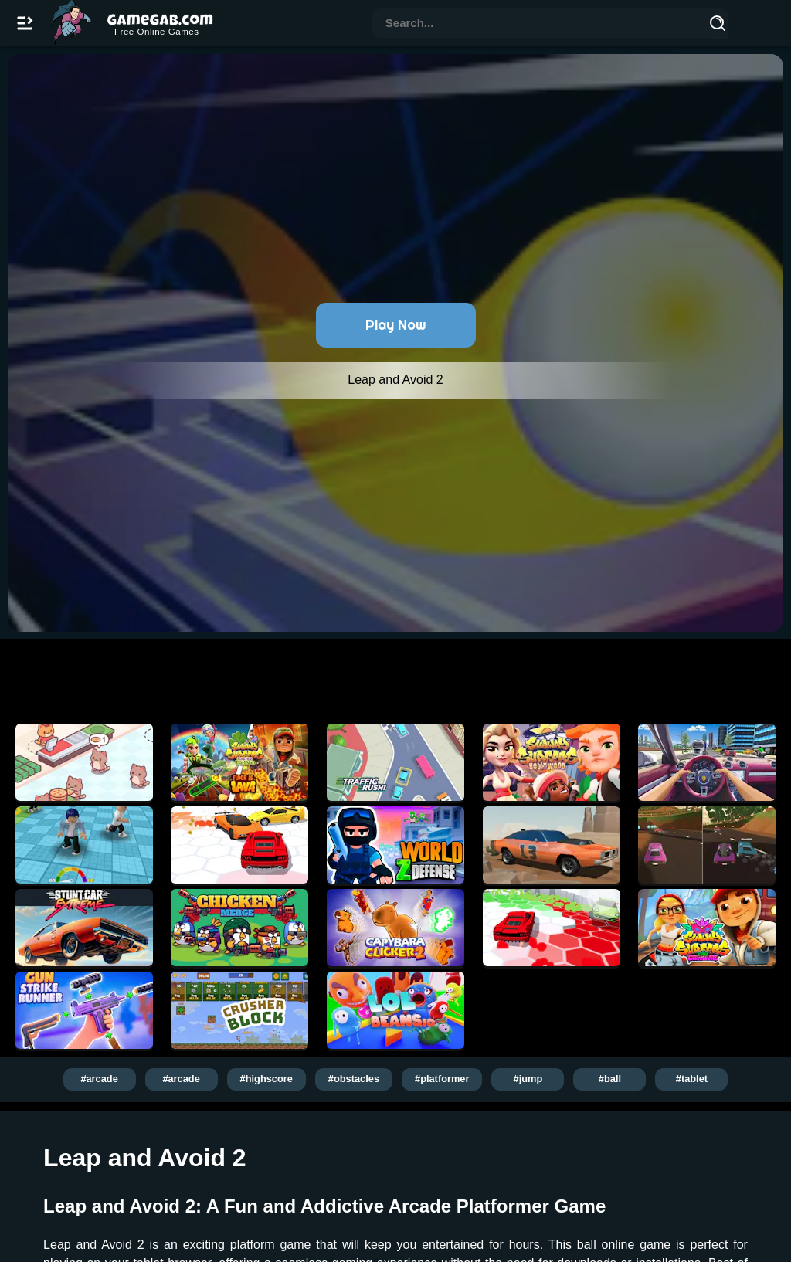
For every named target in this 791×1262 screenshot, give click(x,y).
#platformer (442, 1078)
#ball (610, 1078)
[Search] (717, 25)
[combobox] (540, 24)
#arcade (98, 1078)
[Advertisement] (395, 677)
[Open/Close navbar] (24, 23)
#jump (528, 1078)
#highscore (266, 1078)
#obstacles (353, 1078)
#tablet (692, 1078)
